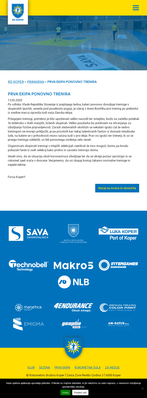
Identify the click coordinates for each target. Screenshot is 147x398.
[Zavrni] (142, 388)
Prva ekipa (62, 367)
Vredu (65, 392)
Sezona (44, 367)
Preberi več (80, 392)
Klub (31, 367)
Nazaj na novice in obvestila (117, 188)
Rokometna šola (88, 367)
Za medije (112, 367)
